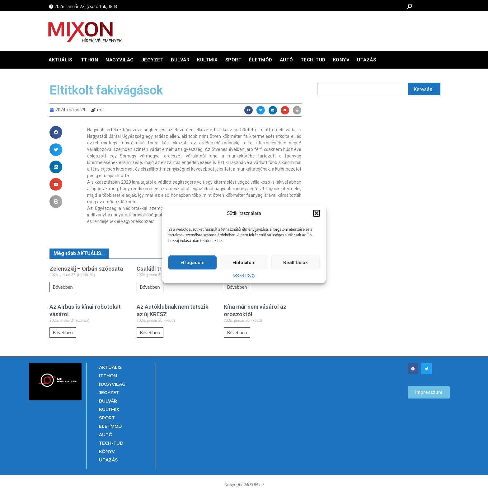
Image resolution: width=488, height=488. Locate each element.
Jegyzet (152, 60)
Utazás (366, 60)
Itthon (88, 60)
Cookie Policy (244, 278)
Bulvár (180, 60)
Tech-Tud (313, 60)
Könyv (341, 60)
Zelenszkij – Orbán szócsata (86, 268)
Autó (286, 60)
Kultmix (207, 60)
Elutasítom (244, 265)
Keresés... (424, 89)
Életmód (260, 60)
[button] (316, 216)
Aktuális (60, 60)
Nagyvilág (120, 60)
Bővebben (63, 287)
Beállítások (295, 265)
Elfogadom (192, 265)
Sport (233, 60)
